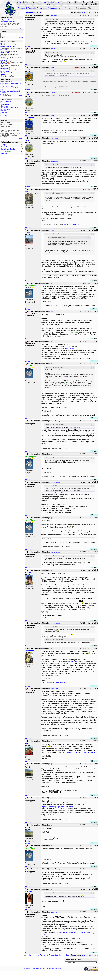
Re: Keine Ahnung (54, 421)
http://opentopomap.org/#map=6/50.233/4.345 (58, 807)
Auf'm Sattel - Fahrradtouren (9, 107)
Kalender (37, 2)
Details (21, 28)
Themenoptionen (33, 12)
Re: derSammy (53, 138)
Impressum (26, 968)
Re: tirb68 (52, 48)
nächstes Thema (71, 955)
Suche (65, 2)
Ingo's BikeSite (4, 104)
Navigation (69, 8)
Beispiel (74, 661)
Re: (50, 189)
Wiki (48, 4)
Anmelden (88, 2)
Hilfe (75, 2)
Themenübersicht (54, 955)
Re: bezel (54, 15)
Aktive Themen (50, 2)
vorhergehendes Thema (34, 955)
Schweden (5, 94)
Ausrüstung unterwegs (53, 8)
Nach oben (28, 46)
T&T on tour (4, 112)
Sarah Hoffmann (66, 348)
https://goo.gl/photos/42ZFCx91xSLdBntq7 (79, 752)
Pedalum (3, 110)
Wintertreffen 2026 (8, 86)
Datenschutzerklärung (38, 968)
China (4, 92)
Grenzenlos (3, 115)
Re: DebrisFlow (53, 688)
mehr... (21, 95)
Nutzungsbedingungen (54, 968)
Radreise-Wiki (60, 683)
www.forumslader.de (72, 224)
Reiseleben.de (4, 103)
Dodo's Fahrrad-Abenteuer (8, 114)
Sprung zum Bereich (72, 959)
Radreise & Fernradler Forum (30, 8)
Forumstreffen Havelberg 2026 (11, 83)
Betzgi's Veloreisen (6, 101)
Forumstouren (6, 85)
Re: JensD (52, 230)
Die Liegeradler (5, 109)
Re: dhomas (52, 92)
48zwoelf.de (4, 106)
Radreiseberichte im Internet (11, 91)
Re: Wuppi (52, 311)
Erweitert (20, 37)
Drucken (94, 46)
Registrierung (22, 2)
